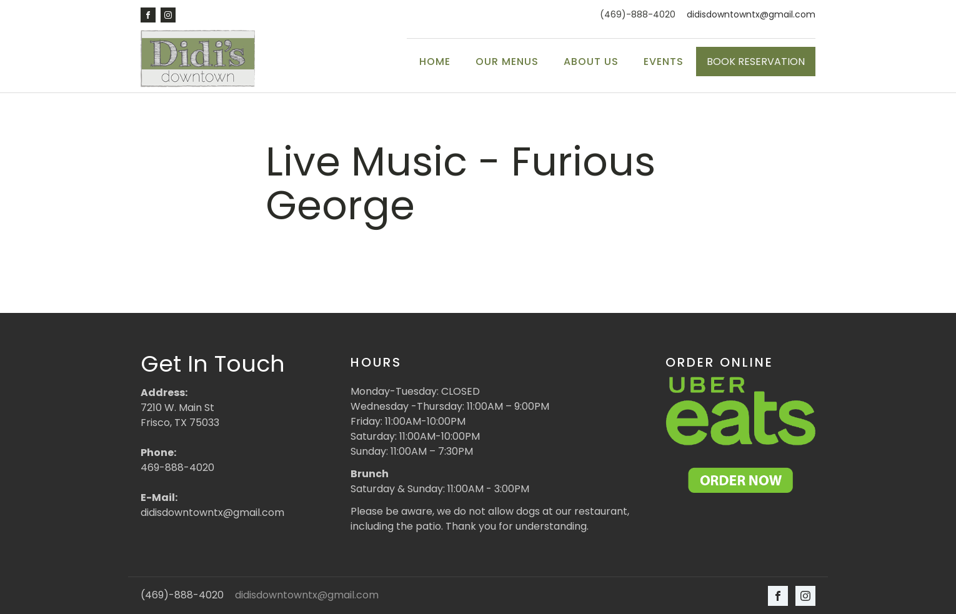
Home (435, 61)
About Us (591, 61)
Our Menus (507, 61)
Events (664, 61)
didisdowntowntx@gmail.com (751, 15)
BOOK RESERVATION (756, 61)
